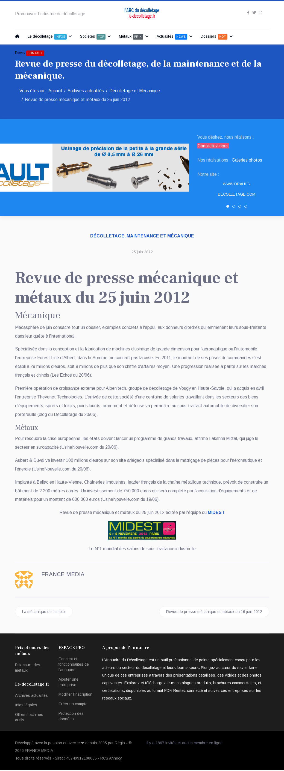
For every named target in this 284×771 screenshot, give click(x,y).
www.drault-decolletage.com (236, 189)
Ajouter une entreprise (68, 683)
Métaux (131, 37)
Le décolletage (47, 37)
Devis (29, 53)
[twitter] (254, 12)
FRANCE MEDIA (39, 751)
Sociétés (93, 37)
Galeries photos (247, 160)
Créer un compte (72, 704)
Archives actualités (31, 696)
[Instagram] (260, 12)
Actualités (172, 37)
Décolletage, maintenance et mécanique (142, 236)
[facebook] (248, 12)
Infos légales (26, 706)
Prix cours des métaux (27, 668)
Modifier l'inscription (75, 695)
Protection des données (71, 717)
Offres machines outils (29, 718)
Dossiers (214, 37)
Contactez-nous (213, 146)
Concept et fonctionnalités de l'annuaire (73, 665)
